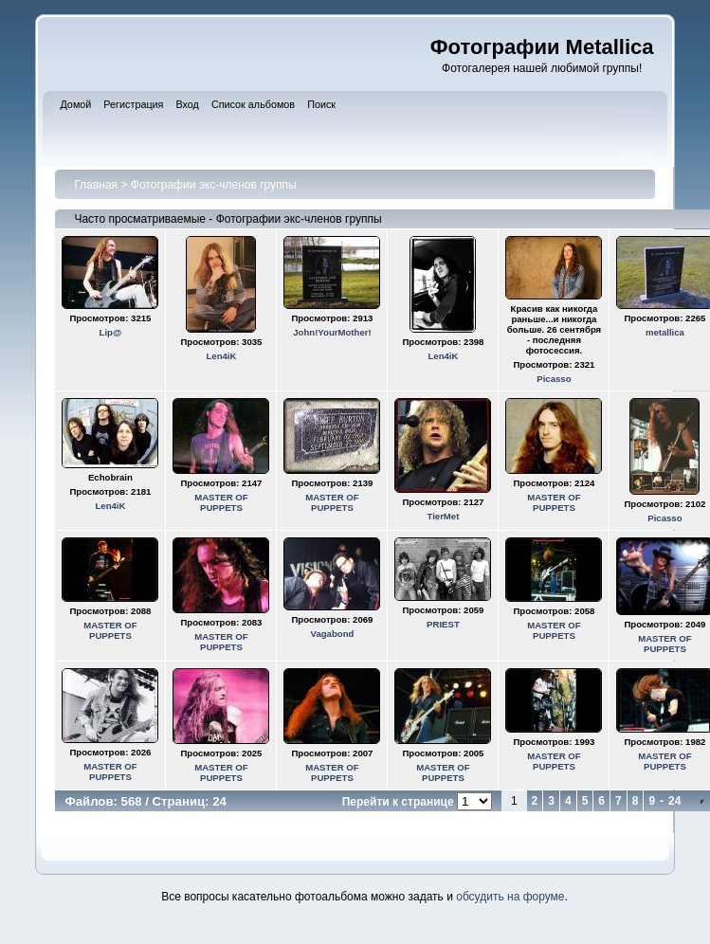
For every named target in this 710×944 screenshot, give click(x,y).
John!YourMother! (332, 332)
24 (674, 801)
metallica (665, 332)
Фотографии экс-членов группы (214, 184)
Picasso (554, 378)
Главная (96, 184)
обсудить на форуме (510, 896)
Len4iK (221, 356)
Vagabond (333, 633)
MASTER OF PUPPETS (221, 502)
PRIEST (443, 624)
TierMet (443, 516)
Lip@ (111, 332)
